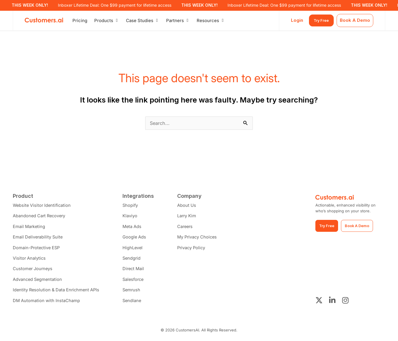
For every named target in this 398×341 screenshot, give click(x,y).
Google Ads (137, 238)
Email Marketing (29, 227)
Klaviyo (132, 216)
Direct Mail (136, 270)
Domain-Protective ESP (37, 249)
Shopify (133, 206)
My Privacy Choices (200, 238)
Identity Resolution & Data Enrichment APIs (57, 292)
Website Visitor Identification (43, 206)
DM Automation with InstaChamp (46, 303)
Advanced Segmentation (38, 281)
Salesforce (136, 281)
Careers (188, 227)
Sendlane (134, 303)
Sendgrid (134, 260)
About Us (189, 206)
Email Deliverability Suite (38, 238)
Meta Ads (134, 227)
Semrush (134, 292)
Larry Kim (189, 216)
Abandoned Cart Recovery (40, 216)
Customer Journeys (33, 270)
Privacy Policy (194, 249)
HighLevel (135, 249)
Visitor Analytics (29, 260)
